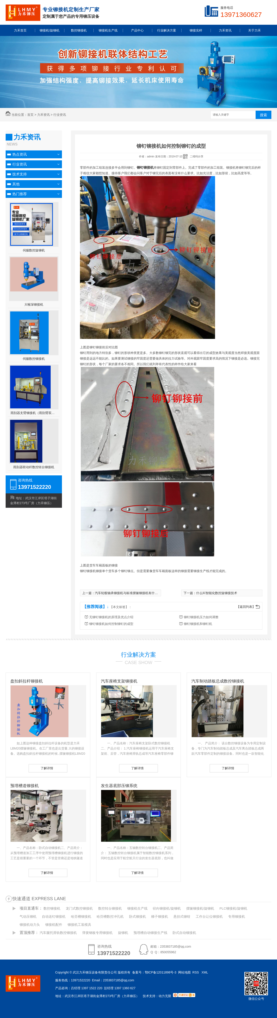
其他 (16, 184)
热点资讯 (19, 154)
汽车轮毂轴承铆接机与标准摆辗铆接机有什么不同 (129, 593)
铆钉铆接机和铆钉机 (198, 624)
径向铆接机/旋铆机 (167, 908)
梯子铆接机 (159, 916)
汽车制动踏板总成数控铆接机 (217, 681)
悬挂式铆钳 (181, 916)
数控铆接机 (51, 908)
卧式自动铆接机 (184, 933)
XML (205, 972)
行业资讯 (59, 114)
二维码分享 (196, 156)
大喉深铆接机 (33, 304)
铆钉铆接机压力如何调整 (201, 617)
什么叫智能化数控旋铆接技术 (216, 593)
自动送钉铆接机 (54, 916)
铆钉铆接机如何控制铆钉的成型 (111, 624)
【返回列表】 (245, 607)
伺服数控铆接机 (34, 358)
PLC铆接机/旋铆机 (233, 908)
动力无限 (165, 996)
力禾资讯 (43, 114)
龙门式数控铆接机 (79, 908)
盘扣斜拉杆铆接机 (26, 681)
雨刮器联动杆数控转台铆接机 (33, 467)
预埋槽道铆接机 (24, 785)
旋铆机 (123, 933)
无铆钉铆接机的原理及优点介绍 (111, 617)
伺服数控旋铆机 (34, 250)
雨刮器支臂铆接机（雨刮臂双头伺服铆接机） (34, 413)
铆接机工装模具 (79, 924)
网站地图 (184, 972)
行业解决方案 (138, 654)
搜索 (263, 115)
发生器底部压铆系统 (119, 785)
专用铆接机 (236, 916)
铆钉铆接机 (145, 167)
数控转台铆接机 (110, 908)
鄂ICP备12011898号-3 (160, 972)
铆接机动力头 (30, 924)
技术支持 (19, 174)
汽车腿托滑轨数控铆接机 (58, 933)
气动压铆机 (28, 916)
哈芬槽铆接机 (81, 916)
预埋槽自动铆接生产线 (150, 933)
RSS (196, 972)
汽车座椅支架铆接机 (119, 681)
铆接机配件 (53, 924)
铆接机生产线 (137, 908)
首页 (30, 114)
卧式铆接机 (137, 916)
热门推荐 (19, 194)
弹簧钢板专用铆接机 (97, 933)
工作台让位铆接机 (209, 916)
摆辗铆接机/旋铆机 (200, 908)
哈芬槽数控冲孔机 (110, 916)
